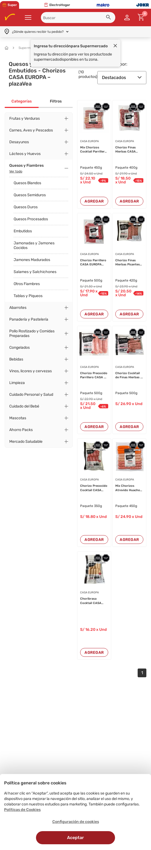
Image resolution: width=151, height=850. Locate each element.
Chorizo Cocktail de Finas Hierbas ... (129, 375)
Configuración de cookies (75, 821)
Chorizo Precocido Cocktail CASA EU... (93, 488)
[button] (109, 18)
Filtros (56, 101)
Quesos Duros (26, 207)
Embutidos (23, 231)
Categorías (21, 101)
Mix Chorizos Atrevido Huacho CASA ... (127, 488)
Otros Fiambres (27, 284)
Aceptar (75, 837)
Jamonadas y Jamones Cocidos (34, 245)
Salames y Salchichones (35, 271)
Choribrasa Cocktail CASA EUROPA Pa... (90, 601)
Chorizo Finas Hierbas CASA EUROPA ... (125, 150)
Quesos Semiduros (30, 195)
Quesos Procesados (31, 219)
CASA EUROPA (89, 141)
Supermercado (27, 48)
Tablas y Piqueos (28, 296)
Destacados (122, 77)
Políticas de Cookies (22, 809)
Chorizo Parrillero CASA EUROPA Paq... (93, 263)
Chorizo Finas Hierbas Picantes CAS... (127, 263)
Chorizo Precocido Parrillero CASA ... (93, 375)
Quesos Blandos (27, 183)
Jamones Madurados (32, 259)
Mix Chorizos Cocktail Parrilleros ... (94, 150)
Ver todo (15, 171)
